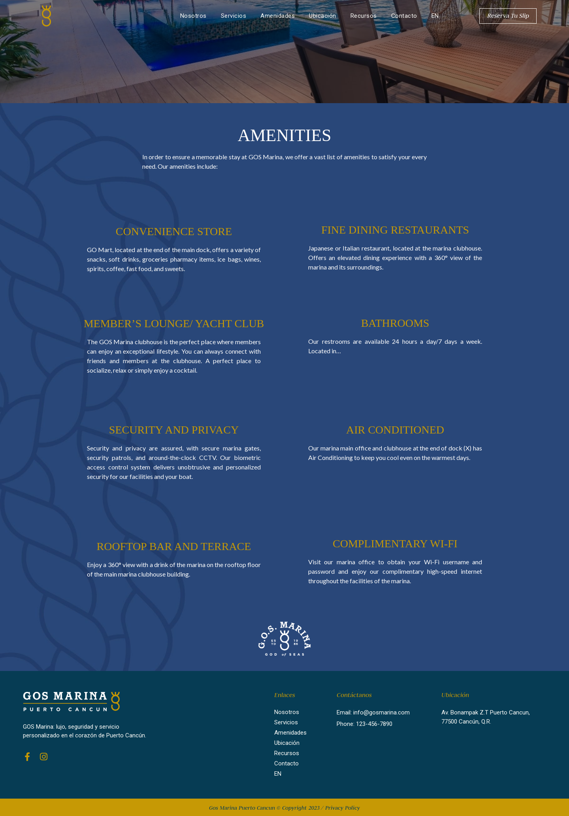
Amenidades (277, 15)
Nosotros (193, 15)
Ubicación (322, 15)
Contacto (404, 15)
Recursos (363, 15)
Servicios (234, 15)
